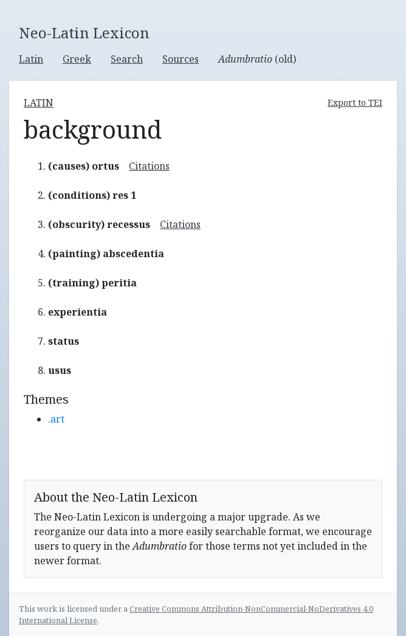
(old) (257, 59)
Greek (77, 59)
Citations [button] (149, 166)
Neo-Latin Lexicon (84, 33)
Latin (31, 59)
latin (38, 102)
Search (127, 59)
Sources (180, 59)
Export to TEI (355, 102)
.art (56, 419)
